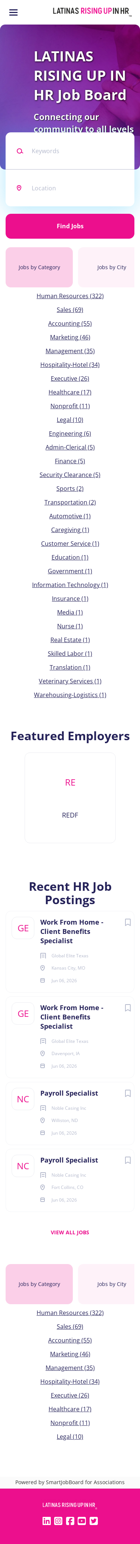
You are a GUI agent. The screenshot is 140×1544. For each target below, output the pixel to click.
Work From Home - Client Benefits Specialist (71, 931)
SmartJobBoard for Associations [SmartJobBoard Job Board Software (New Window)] (85, 1482)
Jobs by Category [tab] (39, 267)
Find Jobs (70, 226)
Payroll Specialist (69, 1093)
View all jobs (70, 1232)
